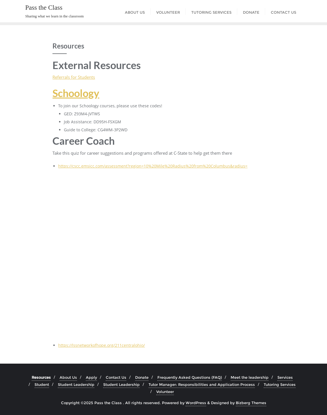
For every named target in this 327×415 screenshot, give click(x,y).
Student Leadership (76, 384)
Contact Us (116, 377)
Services (285, 377)
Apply (91, 377)
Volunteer (165, 391)
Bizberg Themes (251, 402)
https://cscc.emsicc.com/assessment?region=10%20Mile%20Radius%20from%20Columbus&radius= (152, 166)
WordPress (196, 402)
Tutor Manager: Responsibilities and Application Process (202, 384)
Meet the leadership (250, 377)
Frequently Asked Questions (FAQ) (189, 377)
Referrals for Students (73, 77)
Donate (142, 377)
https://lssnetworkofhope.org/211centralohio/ (101, 345)
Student (41, 384)
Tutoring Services (280, 384)
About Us (68, 377)
